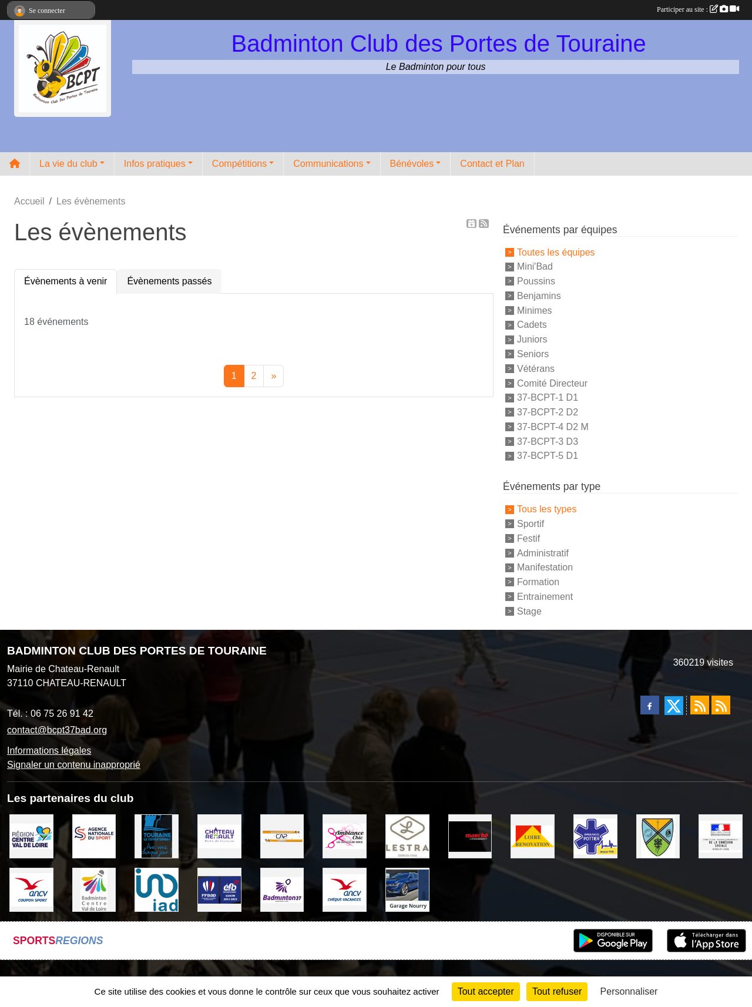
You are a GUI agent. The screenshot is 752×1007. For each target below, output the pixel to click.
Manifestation (545, 567)
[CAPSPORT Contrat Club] (282, 836)
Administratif (543, 553)
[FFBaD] (219, 889)
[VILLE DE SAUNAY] (658, 836)
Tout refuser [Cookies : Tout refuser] (557, 991)
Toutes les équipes (556, 252)
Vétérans (536, 369)
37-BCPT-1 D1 (547, 397)
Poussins (536, 281)
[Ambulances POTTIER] (595, 836)
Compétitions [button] (239, 164)
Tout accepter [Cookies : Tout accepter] (486, 991)
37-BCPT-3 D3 (547, 441)
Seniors (533, 354)
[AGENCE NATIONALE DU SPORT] (94, 836)
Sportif (530, 524)
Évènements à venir (65, 281)
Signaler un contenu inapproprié (73, 765)
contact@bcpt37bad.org (57, 730)
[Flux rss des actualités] (699, 705)
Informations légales (49, 751)
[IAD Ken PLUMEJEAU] (157, 889)
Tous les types (546, 509)
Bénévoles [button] (412, 164)
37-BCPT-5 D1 (547, 456)
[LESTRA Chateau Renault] (407, 836)
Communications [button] (328, 164)
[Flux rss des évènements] (720, 705)
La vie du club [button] (68, 164)
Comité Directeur (552, 383)
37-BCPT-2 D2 (547, 412)
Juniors (532, 339)
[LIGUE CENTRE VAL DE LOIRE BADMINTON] (94, 889)
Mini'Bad (535, 266)
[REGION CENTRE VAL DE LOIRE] (31, 836)
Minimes (534, 310)
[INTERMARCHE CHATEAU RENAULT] (470, 836)
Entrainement (545, 597)
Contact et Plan (492, 164)
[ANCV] (31, 889)
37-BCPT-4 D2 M (553, 427)
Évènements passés (169, 281)
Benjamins (539, 296)
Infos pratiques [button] (155, 164)
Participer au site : (698, 9)
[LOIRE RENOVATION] (533, 836)
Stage (529, 611)
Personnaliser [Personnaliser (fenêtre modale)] (629, 991)
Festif (528, 538)
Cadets (532, 325)
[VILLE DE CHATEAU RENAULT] (219, 836)
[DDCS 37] (721, 836)
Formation (538, 582)
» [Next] (273, 376)
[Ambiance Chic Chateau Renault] (345, 836)
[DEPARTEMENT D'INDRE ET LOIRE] (157, 836)
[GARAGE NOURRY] (407, 889)
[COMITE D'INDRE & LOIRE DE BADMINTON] (282, 889)
